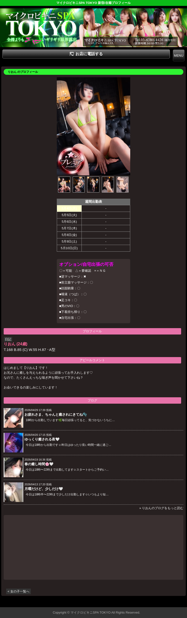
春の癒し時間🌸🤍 (38, 464)
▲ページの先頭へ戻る (169, 603)
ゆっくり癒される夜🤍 (41, 439)
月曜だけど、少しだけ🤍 (43, 489)
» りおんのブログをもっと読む (161, 508)
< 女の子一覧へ (18, 591)
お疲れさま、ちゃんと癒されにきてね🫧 (55, 414)
